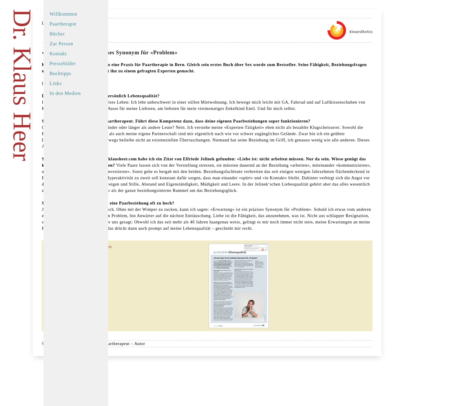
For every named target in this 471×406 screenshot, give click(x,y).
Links (56, 83)
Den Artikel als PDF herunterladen (163, 291)
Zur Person (61, 43)
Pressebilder (63, 63)
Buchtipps (60, 73)
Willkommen (63, 14)
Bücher (57, 33)
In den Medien (65, 93)
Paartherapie (63, 23)
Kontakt (58, 53)
